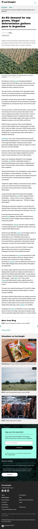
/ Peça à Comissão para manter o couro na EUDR (16, 392)
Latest (20, 502)
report (15, 81)
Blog (10, 32)
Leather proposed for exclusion (11, 420)
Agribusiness (5, 35)
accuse (19, 255)
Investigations (22, 495)
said (10, 161)
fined (17, 196)
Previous (0, 326)
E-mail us (9, 474)
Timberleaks (5, 504)
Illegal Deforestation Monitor (26, 500)
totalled (22, 305)
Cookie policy (22, 507)
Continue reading (6, 330)
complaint (11, 261)
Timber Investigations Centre (9, 509)
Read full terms (11, 454)
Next (37, 326)
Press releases (5, 500)
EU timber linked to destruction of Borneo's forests (19, 364)
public (16, 278)
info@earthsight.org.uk (7, 487)
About (3, 495)
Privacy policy (5, 507)
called (12, 309)
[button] (3, 526)
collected (16, 224)
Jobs (20, 497)
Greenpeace (5, 138)
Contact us (4, 502)
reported (19, 233)
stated (4, 280)
